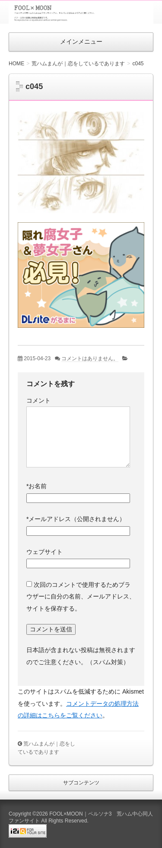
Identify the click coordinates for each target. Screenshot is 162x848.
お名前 (36, 486)
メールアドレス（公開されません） (75, 518)
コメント (38, 400)
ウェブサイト (44, 551)
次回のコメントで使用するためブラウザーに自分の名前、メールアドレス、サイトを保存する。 (80, 596)
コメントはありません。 (89, 358)
